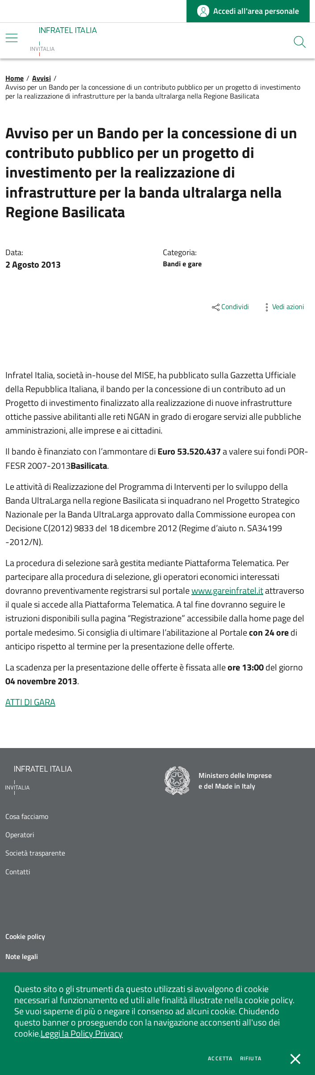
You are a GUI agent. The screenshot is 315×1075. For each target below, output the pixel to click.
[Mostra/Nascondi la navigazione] (11, 38)
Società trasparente (35, 853)
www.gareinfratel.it (227, 590)
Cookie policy (25, 936)
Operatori (19, 835)
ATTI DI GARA (30, 702)
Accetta (220, 1058)
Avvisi (41, 78)
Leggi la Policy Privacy (82, 1033)
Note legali (21, 956)
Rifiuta (250, 1058)
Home (14, 78)
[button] (300, 42)
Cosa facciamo (26, 816)
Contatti (17, 872)
